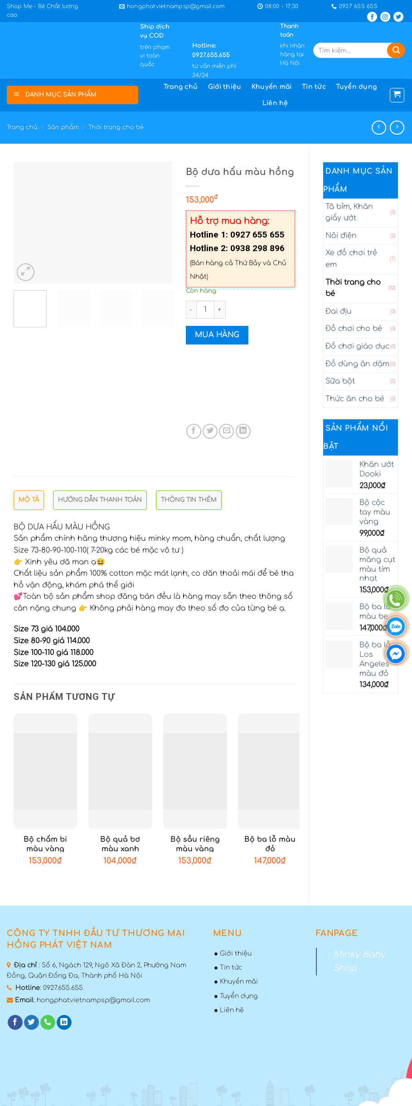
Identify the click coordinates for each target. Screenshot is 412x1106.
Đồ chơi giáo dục (357, 346)
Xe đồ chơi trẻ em (351, 259)
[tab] (29, 502)
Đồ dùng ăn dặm (357, 364)
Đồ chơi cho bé (353, 329)
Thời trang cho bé (116, 127)
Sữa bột (340, 381)
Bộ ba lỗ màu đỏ (270, 844)
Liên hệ (275, 103)
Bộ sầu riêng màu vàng (195, 844)
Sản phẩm (63, 127)
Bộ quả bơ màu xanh (120, 844)
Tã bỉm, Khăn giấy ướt (349, 213)
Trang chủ (181, 86)
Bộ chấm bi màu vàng (45, 844)
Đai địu (338, 311)
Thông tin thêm (189, 500)
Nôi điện (341, 236)
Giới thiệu (225, 86)
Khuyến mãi (272, 86)
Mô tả (29, 500)
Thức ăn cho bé (354, 399)
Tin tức (314, 86)
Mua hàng (217, 335)
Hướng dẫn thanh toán (100, 500)
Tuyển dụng (356, 86)
